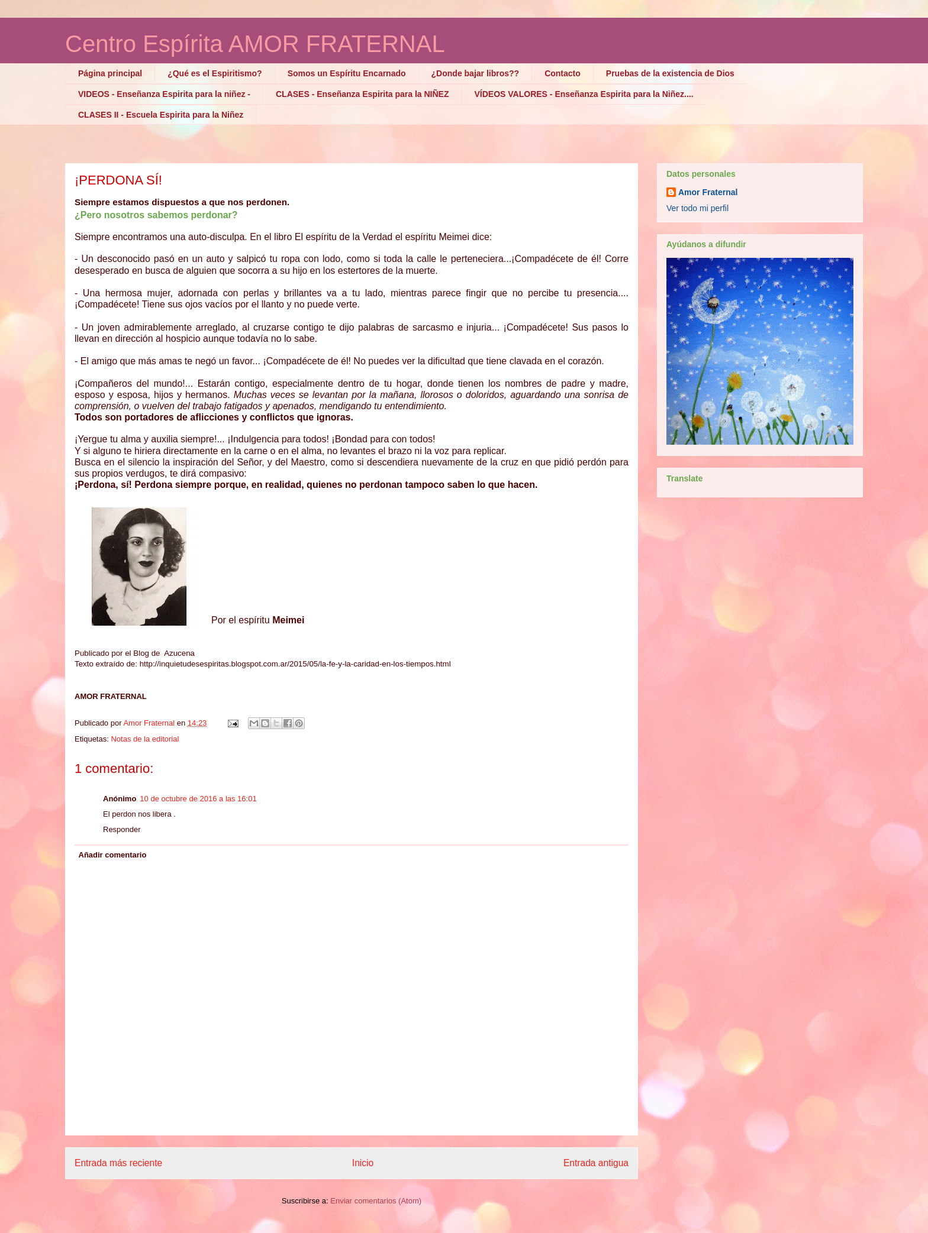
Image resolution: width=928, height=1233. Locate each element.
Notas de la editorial (145, 738)
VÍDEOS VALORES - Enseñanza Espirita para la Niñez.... (584, 94)
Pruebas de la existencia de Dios (670, 73)
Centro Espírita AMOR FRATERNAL (255, 44)
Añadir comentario (113, 854)
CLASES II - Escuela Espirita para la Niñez (160, 114)
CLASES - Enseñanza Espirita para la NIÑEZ (362, 94)
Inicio (362, 1163)
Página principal (110, 73)
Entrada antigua (596, 1163)
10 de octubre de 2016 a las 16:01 (198, 798)
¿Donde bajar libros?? (475, 73)
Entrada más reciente (118, 1163)
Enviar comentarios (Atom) (375, 1200)
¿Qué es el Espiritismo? (214, 73)
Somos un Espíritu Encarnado (347, 73)
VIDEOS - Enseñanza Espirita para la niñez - (164, 94)
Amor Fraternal (707, 192)
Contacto (562, 73)
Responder (122, 829)
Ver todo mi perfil (697, 208)
